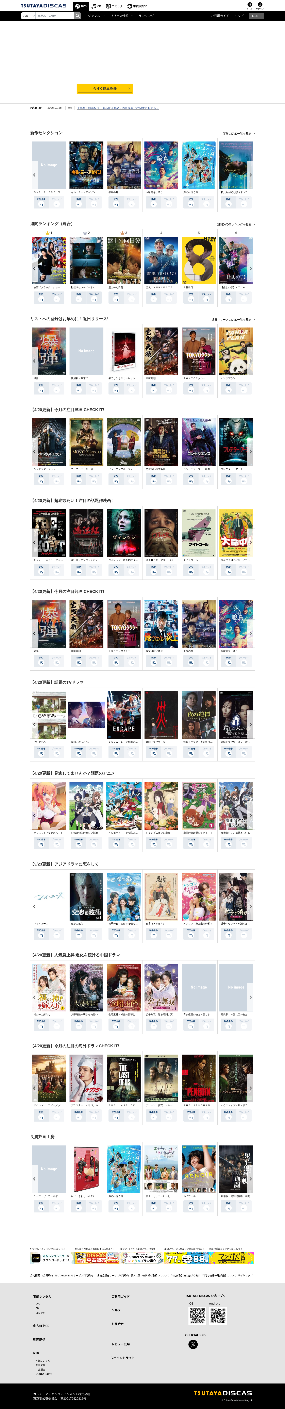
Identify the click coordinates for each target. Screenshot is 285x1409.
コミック (117, 6)
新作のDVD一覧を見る (237, 133)
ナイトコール (190, 560)
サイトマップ (245, 1275)
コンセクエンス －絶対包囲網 (200, 469)
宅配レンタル (43, 1360)
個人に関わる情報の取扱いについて (150, 1275)
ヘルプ (239, 15)
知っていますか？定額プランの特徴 (137, 1248)
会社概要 (35, 1275)
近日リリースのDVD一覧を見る (232, 319)
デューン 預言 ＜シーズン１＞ (164, 1105)
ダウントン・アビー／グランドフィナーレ (57, 1105)
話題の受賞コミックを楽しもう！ (225, 1248)
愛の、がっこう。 (80, 741)
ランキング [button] (146, 15)
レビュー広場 (121, 1344)
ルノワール (189, 1196)
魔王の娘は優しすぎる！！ (198, 832)
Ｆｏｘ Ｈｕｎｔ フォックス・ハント (55, 560)
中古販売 (40, 1369)
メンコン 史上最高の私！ (198, 923)
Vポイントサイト (123, 1358)
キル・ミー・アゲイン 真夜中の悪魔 (91, 192)
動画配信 (39, 1339)
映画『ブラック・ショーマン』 (51, 287)
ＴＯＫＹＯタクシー (194, 378)
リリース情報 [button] (119, 15)
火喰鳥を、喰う (154, 192)
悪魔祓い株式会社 (155, 469)
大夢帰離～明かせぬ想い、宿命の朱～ (91, 1014)
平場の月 (113, 192)
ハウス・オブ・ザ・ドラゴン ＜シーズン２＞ (246, 1105)
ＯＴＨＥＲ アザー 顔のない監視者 (166, 560)
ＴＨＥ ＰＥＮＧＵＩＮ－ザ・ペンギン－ (206, 1105)
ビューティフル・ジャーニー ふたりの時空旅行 (135, 469)
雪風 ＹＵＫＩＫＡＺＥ (159, 287)
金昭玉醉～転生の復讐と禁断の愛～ (127, 1014)
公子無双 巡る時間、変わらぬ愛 (164, 1014)
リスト (250, 8)
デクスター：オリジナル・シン (88, 1105)
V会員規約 (47, 1275)
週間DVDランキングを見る (234, 224)
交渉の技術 (77, 923)
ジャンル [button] (94, 15)
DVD (84, 6)
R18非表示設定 (44, 1374)
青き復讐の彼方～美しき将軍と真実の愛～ (206, 1014)
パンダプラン (228, 378)
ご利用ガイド (220, 15)
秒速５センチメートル (83, 287)
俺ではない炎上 (154, 651)
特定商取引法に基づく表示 (185, 1275)
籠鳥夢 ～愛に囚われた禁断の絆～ (240, 1014)
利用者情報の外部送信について (219, 1275)
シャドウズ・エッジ (44, 469)
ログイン (260, 8)
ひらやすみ (40, 741)
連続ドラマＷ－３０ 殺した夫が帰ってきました (247, 741)
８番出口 (188, 287)
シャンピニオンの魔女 (158, 832)
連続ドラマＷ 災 (155, 741)
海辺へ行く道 (190, 192)
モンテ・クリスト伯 (82, 469)
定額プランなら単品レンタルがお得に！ (184, 1248)
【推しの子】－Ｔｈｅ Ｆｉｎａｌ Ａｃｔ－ (246, 287)
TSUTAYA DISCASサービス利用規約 (74, 1275)
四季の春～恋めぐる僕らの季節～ (126, 923)
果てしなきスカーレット (121, 378)
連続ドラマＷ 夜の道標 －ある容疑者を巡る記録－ (212, 741)
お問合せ (118, 1324)
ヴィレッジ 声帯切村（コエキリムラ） (130, 560)
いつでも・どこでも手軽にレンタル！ (49, 1248)
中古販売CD (140, 6)
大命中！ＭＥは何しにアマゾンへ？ (240, 560)
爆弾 (36, 378)
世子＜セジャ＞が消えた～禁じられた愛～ (244, 923)
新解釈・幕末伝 (79, 378)
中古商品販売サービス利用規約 (112, 1275)
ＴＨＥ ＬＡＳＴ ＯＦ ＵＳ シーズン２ (132, 1105)
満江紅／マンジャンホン (84, 560)
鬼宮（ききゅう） (155, 923)
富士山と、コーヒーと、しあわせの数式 (168, 1196)
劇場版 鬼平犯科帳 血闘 (235, 1196)
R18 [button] (254, 15)
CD (99, 6)
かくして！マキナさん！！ (48, 832)
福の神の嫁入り (42, 1014)
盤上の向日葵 (115, 287)
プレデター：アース (232, 469)
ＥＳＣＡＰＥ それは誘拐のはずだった (130, 741)
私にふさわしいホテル (83, 1196)
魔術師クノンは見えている (235, 832)
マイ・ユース (41, 923)
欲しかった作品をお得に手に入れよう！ (95, 1248)
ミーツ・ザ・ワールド (46, 1196)
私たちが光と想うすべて (234, 192)
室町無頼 (151, 378)
